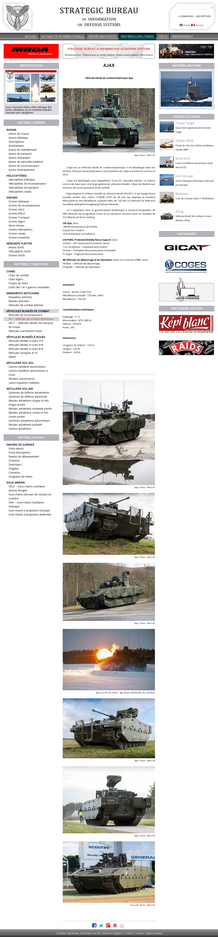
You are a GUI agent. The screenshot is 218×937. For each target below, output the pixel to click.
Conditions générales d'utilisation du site (78, 933)
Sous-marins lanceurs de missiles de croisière (30, 496)
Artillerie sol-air (19, 388)
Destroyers (15, 464)
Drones (11, 197)
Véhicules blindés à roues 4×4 (26, 341)
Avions (11, 130)
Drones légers (17, 221)
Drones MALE (17, 213)
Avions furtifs (16, 247)
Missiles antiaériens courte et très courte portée (28, 414)
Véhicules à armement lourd (25, 331)
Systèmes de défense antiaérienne (29, 392)
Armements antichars (22, 293)
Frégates (14, 468)
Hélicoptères (16, 175)
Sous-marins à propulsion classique (29, 510)
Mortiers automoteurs (22, 378)
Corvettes (14, 472)
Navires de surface (20, 444)
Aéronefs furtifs (19, 243)
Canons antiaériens (20, 428)
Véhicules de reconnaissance (25, 315)
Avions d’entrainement (22, 169)
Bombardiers (16, 145)
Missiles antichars (19, 301)
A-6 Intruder (184, 176)
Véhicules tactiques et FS (23, 353)
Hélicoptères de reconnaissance (27, 183)
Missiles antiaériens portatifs (25, 424)
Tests (162, 36)
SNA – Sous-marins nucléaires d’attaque (26, 504)
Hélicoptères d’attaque (22, 179)
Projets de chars (18, 283)
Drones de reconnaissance (24, 205)
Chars (10, 271)
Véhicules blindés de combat (28, 311)
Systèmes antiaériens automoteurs (29, 420)
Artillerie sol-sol (20, 363)
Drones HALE (16, 209)
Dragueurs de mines (20, 476)
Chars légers (16, 279)
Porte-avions (16, 448)
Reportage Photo (102, 36)
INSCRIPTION (204, 16)
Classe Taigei (185, 123)
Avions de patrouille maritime (26, 161)
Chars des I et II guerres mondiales (29, 287)
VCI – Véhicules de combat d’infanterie (31, 319)
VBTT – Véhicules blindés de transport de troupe (31, 325)
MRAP (12, 357)
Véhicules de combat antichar (26, 305)
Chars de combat (19, 275)
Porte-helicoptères (19, 452)
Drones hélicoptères (20, 229)
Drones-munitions (19, 237)
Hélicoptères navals (20, 191)
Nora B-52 (183, 158)
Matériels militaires (137, 36)
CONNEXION (186, 16)
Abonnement (182, 36)
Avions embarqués (19, 157)
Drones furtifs (17, 255)
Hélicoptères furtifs (20, 251)
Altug (179, 211)
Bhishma (182, 194)
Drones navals (17, 233)
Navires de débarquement (24, 456)
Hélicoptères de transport (24, 187)
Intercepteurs (16, 141)
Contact (128, 933)
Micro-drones (16, 225)
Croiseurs (14, 460)
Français (197, 25)
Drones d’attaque (19, 201)
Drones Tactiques (19, 217)
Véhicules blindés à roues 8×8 (26, 349)
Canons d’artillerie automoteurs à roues (28, 372)
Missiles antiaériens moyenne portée (30, 408)
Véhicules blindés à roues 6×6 (26, 345)
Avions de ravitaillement (23, 149)
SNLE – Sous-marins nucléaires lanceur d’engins (27, 488)
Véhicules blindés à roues (25, 337)
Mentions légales (112, 933)
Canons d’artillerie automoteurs (27, 366)
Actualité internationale (63, 36)
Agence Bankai (154, 933)
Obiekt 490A (184, 141)
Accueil (31, 36)
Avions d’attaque (18, 137)
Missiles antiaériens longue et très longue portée (29, 402)
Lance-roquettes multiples (24, 382)
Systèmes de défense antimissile (28, 396)
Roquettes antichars (20, 297)
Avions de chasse (19, 133)
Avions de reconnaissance (24, 165)
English (185, 25)
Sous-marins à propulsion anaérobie (30, 514)
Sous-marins (15, 482)
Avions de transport (20, 153)
